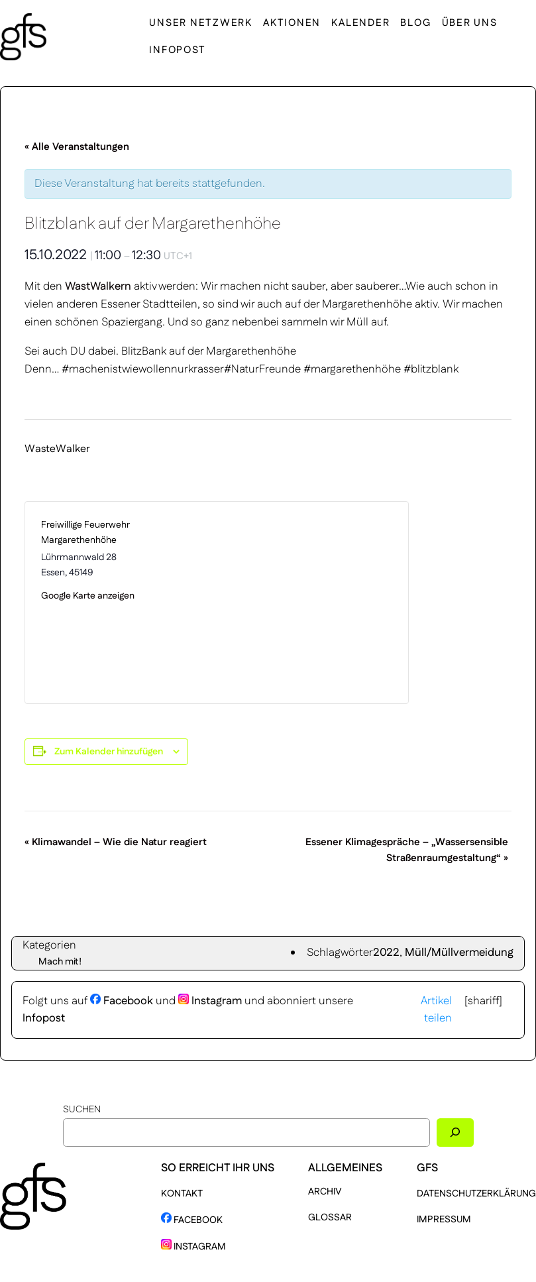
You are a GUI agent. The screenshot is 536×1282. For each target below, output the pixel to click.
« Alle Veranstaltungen (77, 147)
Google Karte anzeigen (87, 596)
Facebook (121, 1001)
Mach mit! (59, 961)
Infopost (44, 1018)
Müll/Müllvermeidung (459, 953)
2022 (386, 953)
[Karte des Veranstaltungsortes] (304, 602)
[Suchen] (455, 1132)
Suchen (82, 1109)
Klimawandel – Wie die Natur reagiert (116, 842)
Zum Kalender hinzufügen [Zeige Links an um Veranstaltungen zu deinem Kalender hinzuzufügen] (108, 751)
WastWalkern (98, 286)
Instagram (210, 1001)
